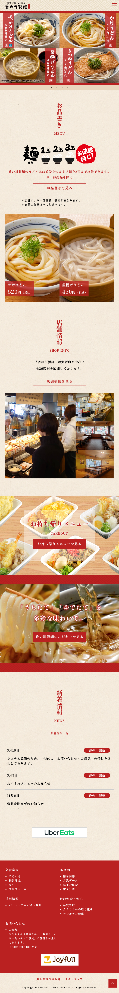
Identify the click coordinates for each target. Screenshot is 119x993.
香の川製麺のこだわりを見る (60, 636)
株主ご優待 (70, 885)
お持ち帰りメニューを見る (59, 543)
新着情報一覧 (59, 733)
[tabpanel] (59, 48)
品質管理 (69, 905)
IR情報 (65, 870)
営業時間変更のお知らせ (25, 803)
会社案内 (12, 870)
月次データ (70, 880)
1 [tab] (51, 87)
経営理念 (15, 880)
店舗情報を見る (60, 381)
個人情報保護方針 (48, 979)
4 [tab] (67, 87)
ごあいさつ (16, 876)
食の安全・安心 (71, 898)
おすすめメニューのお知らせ (29, 783)
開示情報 (69, 876)
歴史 (12, 885)
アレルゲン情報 (73, 914)
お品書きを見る (60, 187)
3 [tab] (62, 87)
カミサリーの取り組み (78, 909)
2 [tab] (57, 87)
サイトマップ (74, 979)
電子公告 (69, 889)
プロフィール (18, 889)
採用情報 (12, 898)
